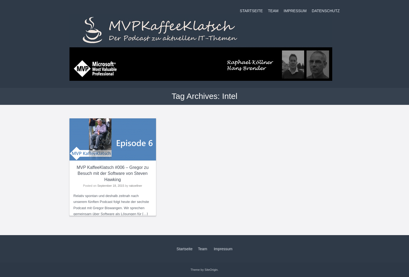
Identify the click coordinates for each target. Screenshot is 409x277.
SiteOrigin (211, 269)
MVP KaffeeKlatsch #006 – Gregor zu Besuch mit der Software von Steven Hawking (112, 173)
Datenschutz (326, 11)
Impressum (295, 11)
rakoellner (135, 185)
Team (273, 11)
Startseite (251, 11)
